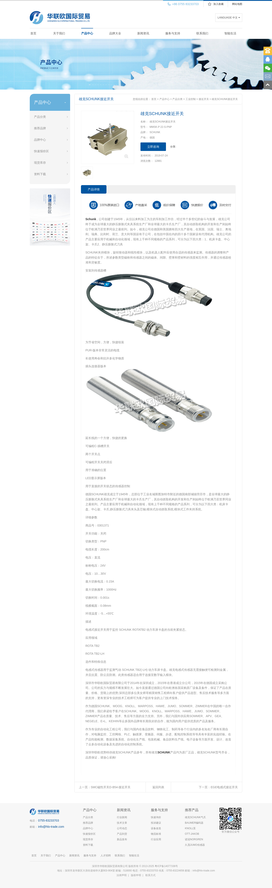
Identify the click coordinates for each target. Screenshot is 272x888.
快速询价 (156, 817)
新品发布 (122, 839)
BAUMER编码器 (194, 822)
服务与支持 (172, 33)
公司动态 (122, 828)
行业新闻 (122, 817)
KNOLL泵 (190, 828)
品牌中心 (40, 139)
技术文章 (122, 822)
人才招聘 (106, 855)
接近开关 (204, 99)
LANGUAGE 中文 (228, 17)
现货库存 (40, 162)
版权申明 (136, 875)
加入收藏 (218, 4)
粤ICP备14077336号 (167, 866)
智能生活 (230, 33)
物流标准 (156, 833)
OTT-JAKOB (192, 833)
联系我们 (202, 33)
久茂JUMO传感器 (195, 844)
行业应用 (156, 839)
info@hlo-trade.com (51, 826)
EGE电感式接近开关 (224, 787)
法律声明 (121, 875)
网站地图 (237, 4)
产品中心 (87, 33)
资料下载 (40, 174)
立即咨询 (153, 146)
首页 (33, 33)
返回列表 (158, 787)
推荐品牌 (40, 128)
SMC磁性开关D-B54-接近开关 (110, 787)
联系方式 (150, 875)
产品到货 (122, 833)
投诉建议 (156, 822)
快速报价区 (41, 151)
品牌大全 (115, 33)
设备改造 (156, 828)
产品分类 (40, 116)
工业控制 (191, 99)
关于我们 (59, 33)
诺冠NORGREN (194, 839)
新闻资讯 (143, 33)
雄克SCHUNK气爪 (195, 817)
